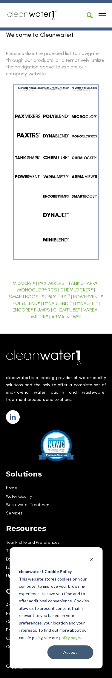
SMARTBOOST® (26, 297)
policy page (69, 637)
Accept (70, 652)
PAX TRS (58, 297)
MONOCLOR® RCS (37, 290)
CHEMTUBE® (66, 310)
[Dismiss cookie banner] (91, 560)
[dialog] (56, 607)
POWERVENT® (88, 297)
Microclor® (24, 283)
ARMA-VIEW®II (66, 317)
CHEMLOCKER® (76, 290)
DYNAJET (86, 303)
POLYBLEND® (26, 303)
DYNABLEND (57, 303)
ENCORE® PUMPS (31, 310)
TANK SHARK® (82, 283)
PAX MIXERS (51, 283)
